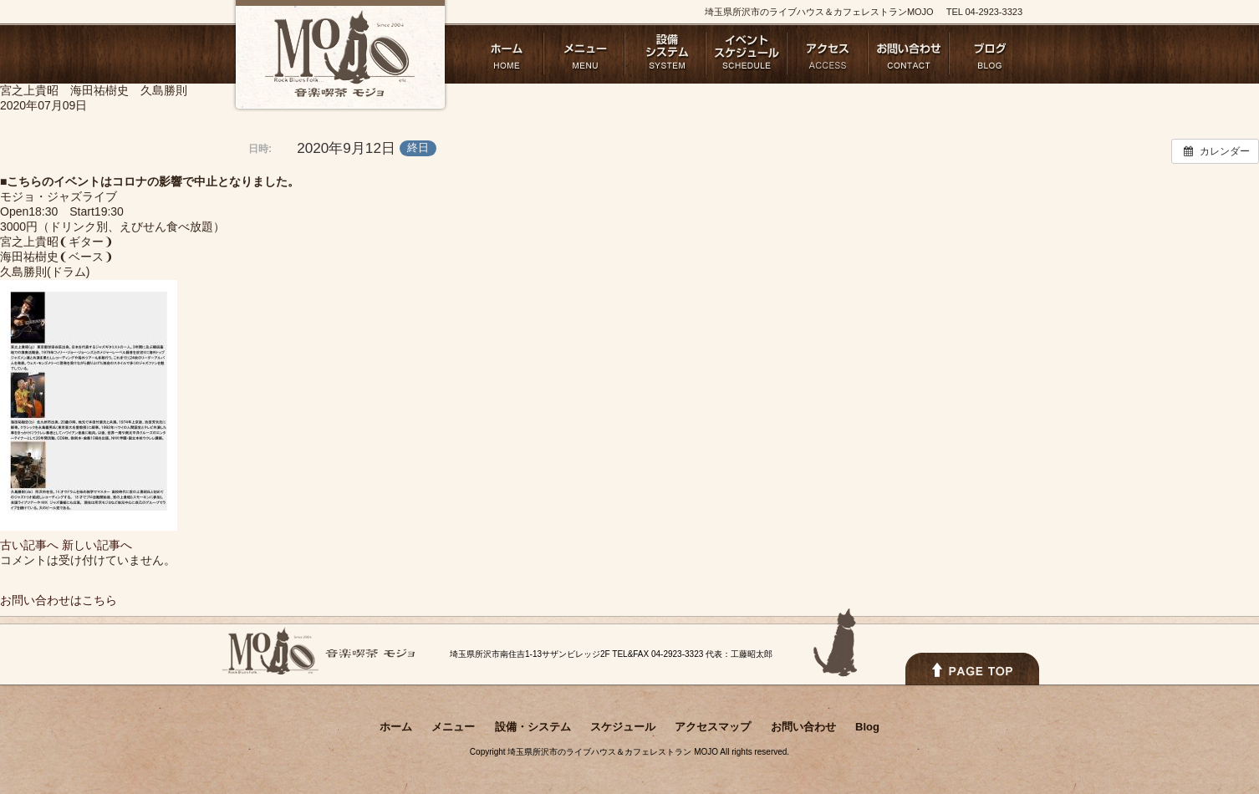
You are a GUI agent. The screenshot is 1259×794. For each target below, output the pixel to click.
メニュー (584, 53)
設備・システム (665, 53)
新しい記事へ (97, 545)
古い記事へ (29, 545)
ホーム (503, 53)
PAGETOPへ (972, 669)
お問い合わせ (909, 53)
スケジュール (747, 53)
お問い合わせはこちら (58, 600)
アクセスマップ (828, 53)
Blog (990, 53)
